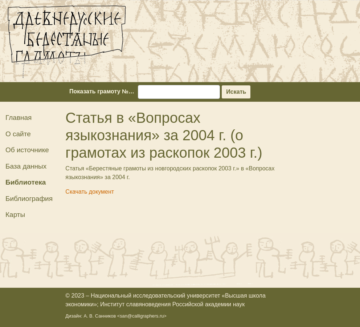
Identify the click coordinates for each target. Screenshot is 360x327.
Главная (18, 117)
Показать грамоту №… (101, 91)
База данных (25, 166)
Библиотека (25, 182)
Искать (236, 92)
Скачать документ (89, 192)
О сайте (18, 134)
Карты (15, 214)
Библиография (29, 198)
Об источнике (27, 150)
